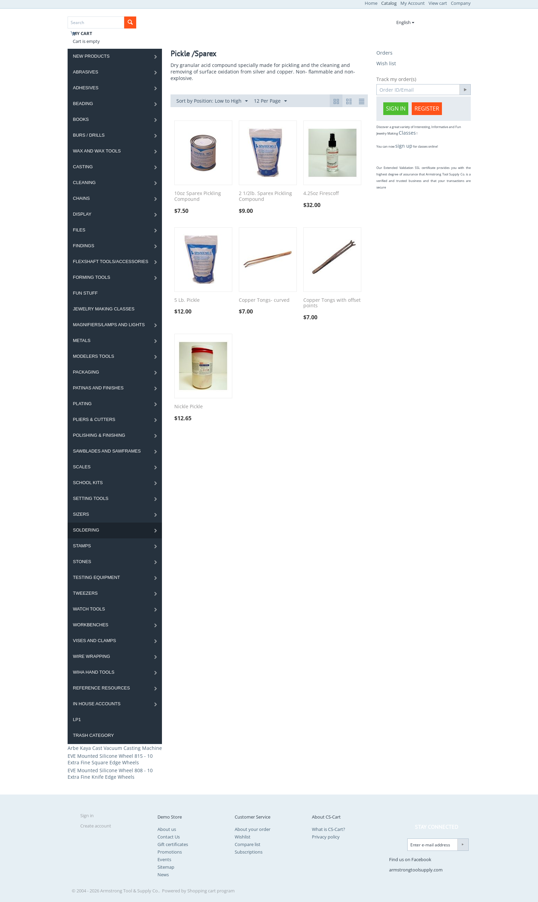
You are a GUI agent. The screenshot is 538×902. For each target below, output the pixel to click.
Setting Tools (91, 498)
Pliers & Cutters (94, 419)
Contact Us (168, 837)
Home (371, 3)
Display (82, 214)
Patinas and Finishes (98, 387)
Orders (384, 52)
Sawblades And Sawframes (107, 451)
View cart (438, 3)
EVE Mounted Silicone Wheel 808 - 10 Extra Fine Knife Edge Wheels (110, 773)
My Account (412, 3)
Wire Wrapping (91, 656)
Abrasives (85, 72)
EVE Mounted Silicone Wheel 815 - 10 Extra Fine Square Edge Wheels (110, 759)
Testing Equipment (96, 577)
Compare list (247, 844)
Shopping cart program (211, 891)
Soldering (86, 530)
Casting (83, 166)
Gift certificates (172, 844)
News (163, 874)
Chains (81, 198)
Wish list (386, 63)
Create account (95, 826)
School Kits (88, 482)
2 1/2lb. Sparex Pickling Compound (265, 196)
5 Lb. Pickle (187, 300)
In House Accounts (97, 703)
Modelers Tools (93, 356)
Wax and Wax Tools (97, 150)
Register (426, 108)
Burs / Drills (89, 135)
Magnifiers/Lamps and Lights (109, 324)
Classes (407, 132)
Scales (82, 466)
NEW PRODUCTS (91, 56)
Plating (82, 403)
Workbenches (90, 624)
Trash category (93, 735)
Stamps (82, 545)
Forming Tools (91, 277)
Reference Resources (101, 687)
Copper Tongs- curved (264, 300)
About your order (252, 829)
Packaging (86, 372)
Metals (82, 340)
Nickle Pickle (188, 407)
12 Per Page (270, 101)
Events (164, 859)
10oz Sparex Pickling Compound (197, 196)
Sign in (396, 108)
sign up (403, 145)
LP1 (77, 719)
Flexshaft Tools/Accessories (111, 261)
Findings (83, 245)
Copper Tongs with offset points (332, 303)
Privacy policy (326, 837)
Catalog (389, 3)
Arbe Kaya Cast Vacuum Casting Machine (115, 748)
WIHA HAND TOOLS (94, 672)
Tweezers (85, 593)
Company (461, 3)
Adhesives (85, 87)
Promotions (169, 852)
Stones (82, 561)
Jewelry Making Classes (103, 308)
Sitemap (165, 867)
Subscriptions (248, 852)
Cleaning (84, 182)
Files (79, 229)
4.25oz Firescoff (321, 193)
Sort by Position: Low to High (212, 101)
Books (81, 119)
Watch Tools (89, 609)
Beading (83, 103)
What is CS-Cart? (328, 829)
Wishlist (242, 837)
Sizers (81, 514)
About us (166, 829)
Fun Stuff (85, 293)
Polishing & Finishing (99, 435)
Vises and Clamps (94, 640)
